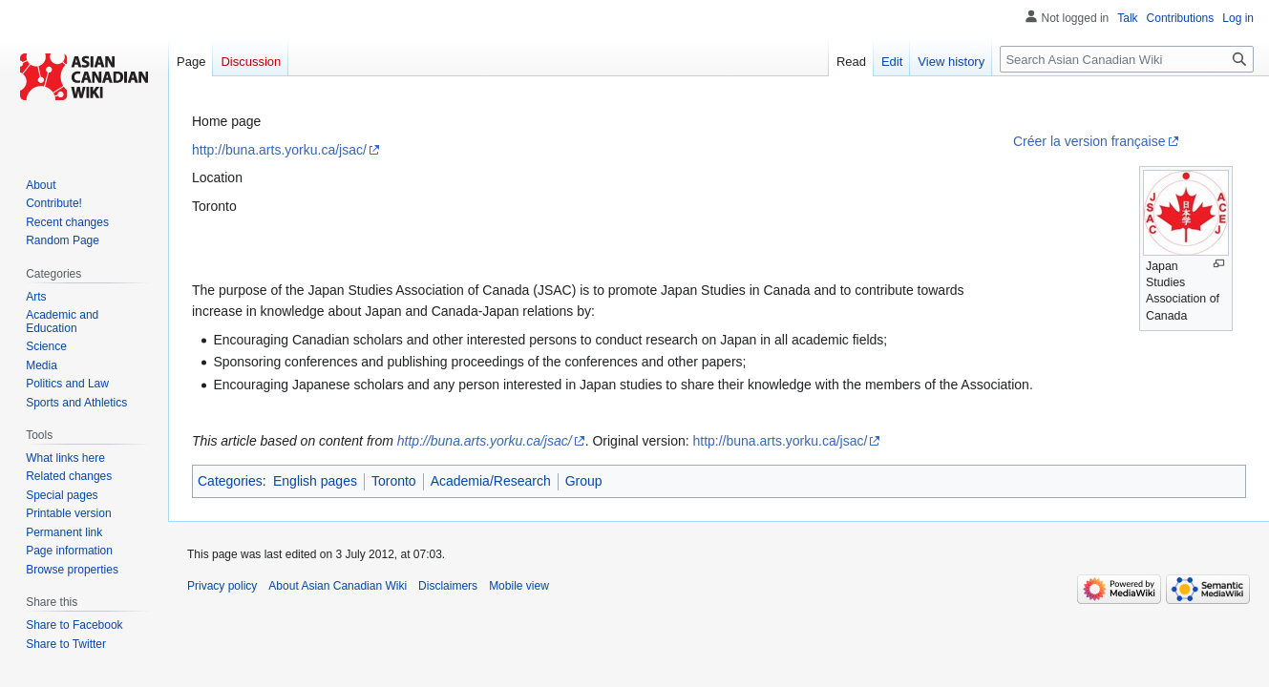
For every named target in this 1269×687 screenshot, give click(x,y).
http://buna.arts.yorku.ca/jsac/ (279, 149)
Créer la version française (1089, 141)
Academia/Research (491, 481)
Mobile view (519, 586)
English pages (315, 481)
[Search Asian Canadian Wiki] (1127, 59)
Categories (230, 481)
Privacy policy (222, 586)
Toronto (393, 481)
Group (584, 481)
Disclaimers (447, 586)
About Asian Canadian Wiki (337, 586)
